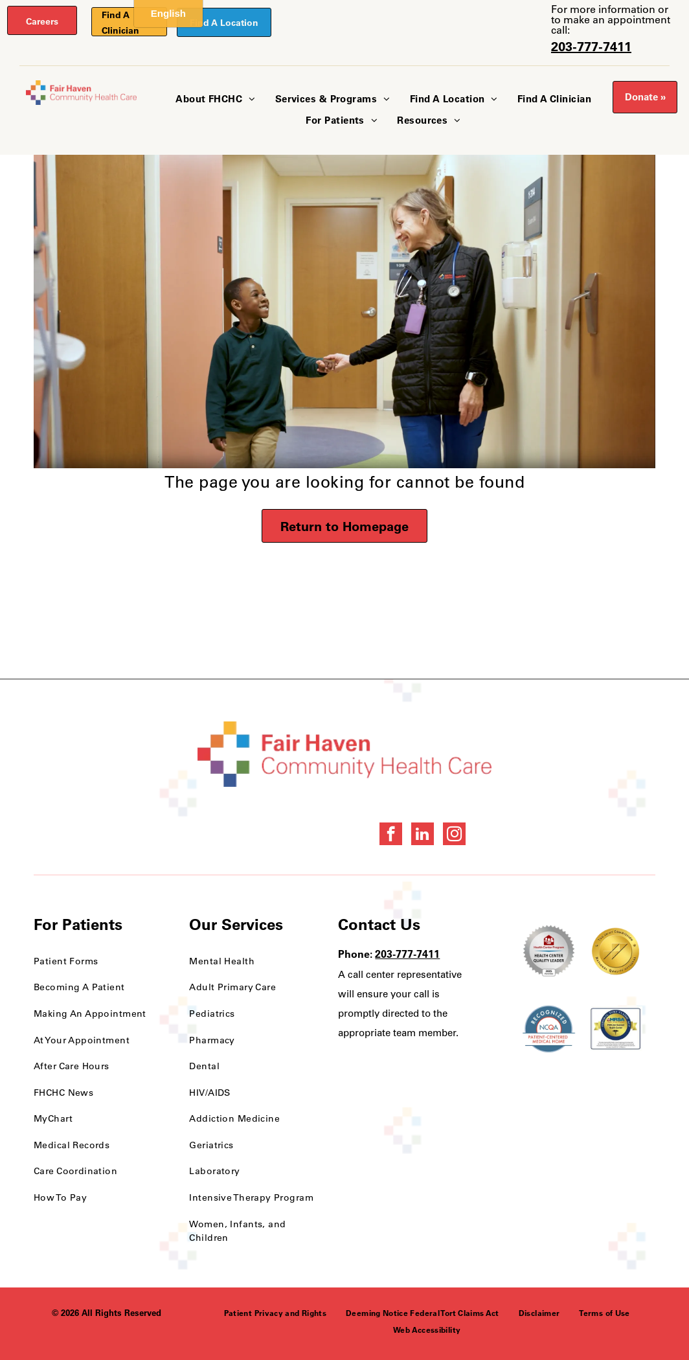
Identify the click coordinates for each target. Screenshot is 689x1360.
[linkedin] (422, 835)
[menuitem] (215, 99)
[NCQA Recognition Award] (549, 1029)
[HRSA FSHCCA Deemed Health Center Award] (615, 1029)
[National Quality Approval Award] (615, 951)
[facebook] (390, 835)
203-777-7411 (591, 46)
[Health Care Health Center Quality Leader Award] (549, 951)
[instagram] (454, 835)
